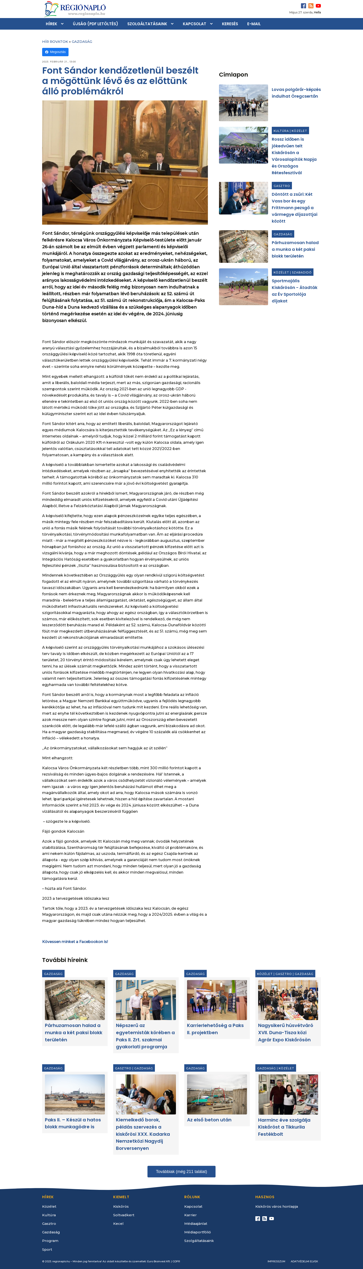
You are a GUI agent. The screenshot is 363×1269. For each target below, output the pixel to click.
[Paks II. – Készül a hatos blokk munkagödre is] (75, 1094)
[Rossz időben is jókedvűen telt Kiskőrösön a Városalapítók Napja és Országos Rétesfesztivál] (243, 145)
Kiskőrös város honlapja (276, 1206)
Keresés (230, 24)
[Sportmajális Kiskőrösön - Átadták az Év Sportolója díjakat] (243, 286)
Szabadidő (302, 272)
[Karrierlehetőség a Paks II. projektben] (217, 1000)
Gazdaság (82, 41)
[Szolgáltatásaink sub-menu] (173, 24)
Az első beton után (209, 1120)
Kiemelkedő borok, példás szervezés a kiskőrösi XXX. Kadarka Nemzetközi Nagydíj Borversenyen (143, 1134)
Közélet (299, 131)
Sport (47, 1249)
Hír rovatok (55, 41)
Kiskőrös (121, 1206)
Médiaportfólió (197, 1232)
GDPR (176, 1261)
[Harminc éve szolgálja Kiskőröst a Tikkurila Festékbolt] (288, 1094)
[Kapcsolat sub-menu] (212, 24)
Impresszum (276, 1261)
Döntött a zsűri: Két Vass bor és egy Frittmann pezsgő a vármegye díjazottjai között (294, 207)
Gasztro (282, 186)
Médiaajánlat (195, 1223)
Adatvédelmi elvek (304, 1261)
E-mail (254, 24)
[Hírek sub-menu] (63, 24)
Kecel (118, 1223)
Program (50, 1240)
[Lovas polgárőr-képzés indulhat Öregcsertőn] (243, 102)
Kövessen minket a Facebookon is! (75, 942)
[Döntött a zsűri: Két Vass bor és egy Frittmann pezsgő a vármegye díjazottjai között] (243, 198)
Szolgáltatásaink (147, 24)
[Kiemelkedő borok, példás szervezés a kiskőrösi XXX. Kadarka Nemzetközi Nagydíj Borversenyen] (146, 1094)
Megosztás (55, 52)
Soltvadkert (123, 1215)
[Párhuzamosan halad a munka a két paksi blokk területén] (243, 246)
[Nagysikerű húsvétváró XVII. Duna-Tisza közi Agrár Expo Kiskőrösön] (288, 1000)
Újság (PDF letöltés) (95, 24)
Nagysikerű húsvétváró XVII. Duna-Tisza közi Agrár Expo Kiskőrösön (285, 1032)
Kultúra (281, 131)
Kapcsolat (194, 24)
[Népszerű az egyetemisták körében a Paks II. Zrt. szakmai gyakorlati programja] (146, 1000)
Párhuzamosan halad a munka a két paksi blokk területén (295, 249)
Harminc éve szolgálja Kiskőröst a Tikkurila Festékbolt (284, 1127)
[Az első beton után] (217, 1094)
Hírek (51, 24)
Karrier (190, 1215)
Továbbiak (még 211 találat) (181, 1171)
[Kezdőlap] (74, 9)
